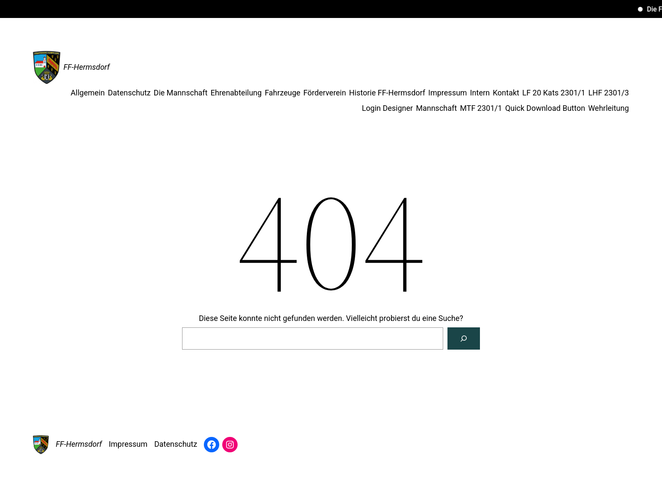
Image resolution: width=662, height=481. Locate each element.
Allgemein (88, 92)
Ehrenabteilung (236, 92)
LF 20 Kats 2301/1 (554, 92)
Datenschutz (129, 92)
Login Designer (387, 108)
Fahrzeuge (282, 92)
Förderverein (324, 92)
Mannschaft (436, 108)
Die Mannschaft (181, 92)
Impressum (447, 92)
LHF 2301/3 (608, 92)
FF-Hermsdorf (86, 66)
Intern (480, 92)
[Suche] (463, 338)
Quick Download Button (545, 108)
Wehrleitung (608, 108)
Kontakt (506, 92)
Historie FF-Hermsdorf (387, 92)
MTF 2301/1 (481, 108)
